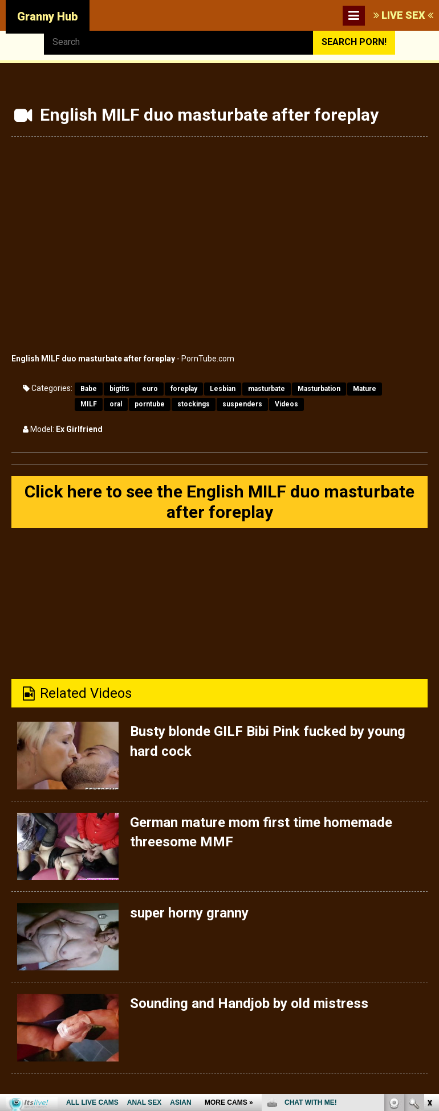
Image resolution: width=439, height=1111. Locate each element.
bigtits (119, 389)
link (429, 933)
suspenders (242, 404)
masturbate (266, 389)
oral (115, 404)
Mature (364, 389)
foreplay (183, 389)
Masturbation (319, 389)
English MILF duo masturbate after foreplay (93, 358)
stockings (193, 404)
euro (150, 389)
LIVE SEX (403, 15)
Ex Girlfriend (79, 429)
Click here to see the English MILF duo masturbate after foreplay (219, 502)
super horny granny (189, 913)
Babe (88, 389)
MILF (88, 404)
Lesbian (222, 389)
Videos (286, 404)
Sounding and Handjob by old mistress (249, 1003)
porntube (150, 404)
